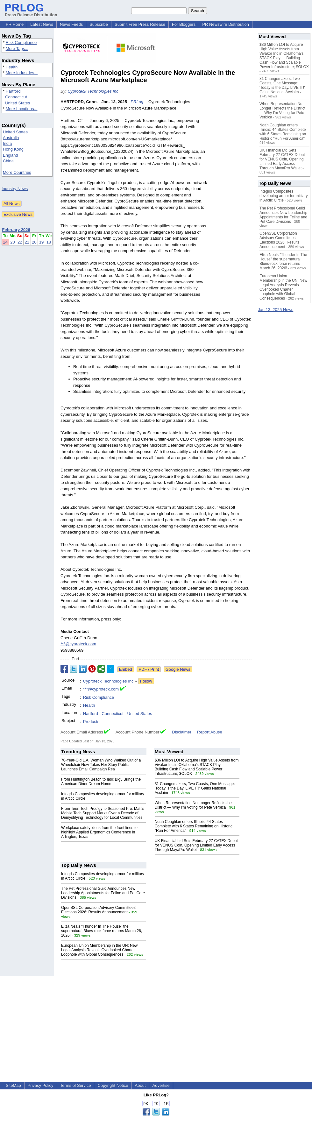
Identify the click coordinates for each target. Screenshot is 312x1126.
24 (5, 242)
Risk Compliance (21, 42)
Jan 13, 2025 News (275, 309)
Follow (146, 681)
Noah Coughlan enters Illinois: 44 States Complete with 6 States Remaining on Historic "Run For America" (193, 826)
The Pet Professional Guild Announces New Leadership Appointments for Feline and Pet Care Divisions (103, 893)
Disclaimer (181, 732)
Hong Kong (13, 149)
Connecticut (16, 97)
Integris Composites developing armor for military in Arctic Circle (283, 195)
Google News (178, 669)
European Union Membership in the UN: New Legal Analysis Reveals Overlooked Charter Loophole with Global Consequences (99, 950)
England (10, 155)
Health (12, 67)
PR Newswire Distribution (225, 24)
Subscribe (98, 24)
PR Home (15, 24)
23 (12, 242)
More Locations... (22, 108)
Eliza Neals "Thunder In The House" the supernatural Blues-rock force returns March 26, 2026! (101, 931)
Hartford (13, 91)
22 (20, 242)
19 (41, 242)
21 (27, 242)
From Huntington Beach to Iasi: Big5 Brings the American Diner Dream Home (101, 781)
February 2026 (16, 229)
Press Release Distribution (31, 12)
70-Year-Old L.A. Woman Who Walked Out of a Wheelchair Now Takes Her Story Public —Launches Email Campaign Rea (101, 764)
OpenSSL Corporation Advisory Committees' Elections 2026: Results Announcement (98, 909)
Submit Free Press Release (140, 24)
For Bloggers (183, 24)
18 (48, 242)
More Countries (17, 172)
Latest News (41, 24)
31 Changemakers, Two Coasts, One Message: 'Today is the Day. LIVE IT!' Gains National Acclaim (195, 788)
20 (34, 242)
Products (91, 721)
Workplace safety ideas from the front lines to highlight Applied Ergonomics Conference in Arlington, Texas (99, 832)
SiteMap (13, 1085)
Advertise (161, 1085)
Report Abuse (209, 732)
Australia (11, 137)
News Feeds (71, 24)
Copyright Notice (112, 1085)
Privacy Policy (40, 1085)
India (7, 143)
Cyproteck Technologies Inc (92, 91)
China (8, 161)
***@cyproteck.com (78, 643)
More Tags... (17, 48)
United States (17, 103)
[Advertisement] (231, 201)
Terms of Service (75, 1085)
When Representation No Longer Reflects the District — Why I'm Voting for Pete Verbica (193, 805)
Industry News (15, 188)
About (140, 1085)
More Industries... (22, 72)
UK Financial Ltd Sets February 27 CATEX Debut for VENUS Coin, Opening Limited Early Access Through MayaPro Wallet (196, 845)
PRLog (137, 101)
